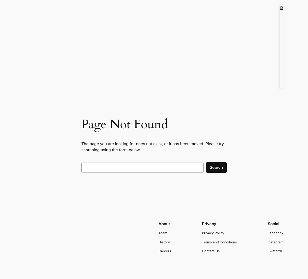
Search (216, 167)
